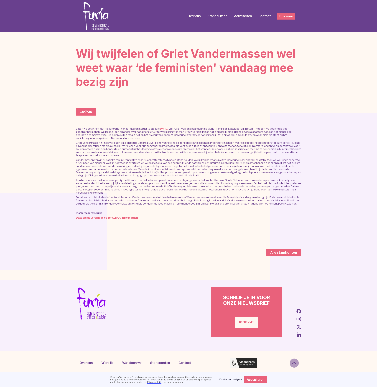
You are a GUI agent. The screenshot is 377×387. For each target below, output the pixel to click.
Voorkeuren (225, 379)
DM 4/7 (164, 128)
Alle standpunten (283, 252)
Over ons (194, 16)
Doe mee (286, 16)
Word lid (107, 363)
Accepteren (255, 380)
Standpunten (217, 16)
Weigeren (238, 379)
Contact (264, 16)
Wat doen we (132, 363)
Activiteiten (243, 16)
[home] (96, 16)
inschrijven (246, 322)
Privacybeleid (154, 382)
